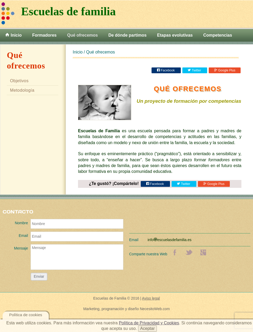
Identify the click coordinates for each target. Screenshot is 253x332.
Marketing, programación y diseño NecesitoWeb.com (126, 309)
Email (23, 235)
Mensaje (21, 248)
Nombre (21, 223)
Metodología (22, 90)
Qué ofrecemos (82, 35)
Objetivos (19, 81)
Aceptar (147, 328)
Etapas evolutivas (175, 35)
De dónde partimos (127, 35)
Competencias (217, 35)
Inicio (13, 35)
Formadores (44, 35)
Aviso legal (151, 298)
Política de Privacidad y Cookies (149, 323)
